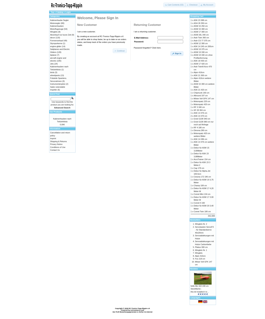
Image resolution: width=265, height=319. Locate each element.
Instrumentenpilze (58, 84)
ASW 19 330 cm (201, 52)
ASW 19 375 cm (201, 49)
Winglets (54, 32)
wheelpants (55, 75)
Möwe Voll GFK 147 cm (204, 98)
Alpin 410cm (199, 72)
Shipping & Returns (58, 141)
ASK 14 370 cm (200, 116)
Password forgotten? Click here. (147, 48)
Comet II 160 (199, 203)
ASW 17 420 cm (201, 64)
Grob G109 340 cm (202, 119)
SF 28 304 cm (200, 110)
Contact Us (55, 150)
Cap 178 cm (199, 168)
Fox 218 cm (200, 259)
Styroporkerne (56, 43)
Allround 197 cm (201, 96)
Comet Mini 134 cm (202, 194)
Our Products (56, 112)
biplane (53, 55)
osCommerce (135, 310)
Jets (52, 64)
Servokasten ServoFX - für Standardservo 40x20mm (204, 230)
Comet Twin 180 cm (202, 211)
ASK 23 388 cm (200, 20)
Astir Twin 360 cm (201, 38)
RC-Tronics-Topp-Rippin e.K (139, 308)
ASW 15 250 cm (201, 26)
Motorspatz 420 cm (202, 104)
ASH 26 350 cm (200, 23)
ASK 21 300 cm (200, 75)
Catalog (59, 12)
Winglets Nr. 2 (201, 224)
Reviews (194, 269)
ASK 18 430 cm (200, 61)
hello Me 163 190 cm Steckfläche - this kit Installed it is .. (200, 289)
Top (52, 12)
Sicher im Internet (145, 312)
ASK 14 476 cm (200, 113)
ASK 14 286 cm (200, 139)
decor (52, 38)
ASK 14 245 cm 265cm (204, 46)
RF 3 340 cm (199, 107)
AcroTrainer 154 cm (202, 159)
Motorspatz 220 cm (202, 101)
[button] (174, 5)
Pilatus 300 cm (201, 247)
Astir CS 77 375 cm (202, 41)
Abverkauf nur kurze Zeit (60, 35)
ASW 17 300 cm (201, 32)
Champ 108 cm (200, 185)
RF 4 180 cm (199, 127)
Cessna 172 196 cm (202, 177)
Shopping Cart (197, 16)
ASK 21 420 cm (200, 90)
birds (52, 72)
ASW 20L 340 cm (201, 35)
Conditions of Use (58, 147)
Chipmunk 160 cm (201, 93)
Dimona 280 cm (200, 130)
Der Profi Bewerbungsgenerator (125, 312)
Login (68, 12)
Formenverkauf (56, 41)
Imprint (53, 138)
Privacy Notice (56, 144)
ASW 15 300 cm (201, 29)
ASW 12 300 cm (201, 43)
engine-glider (55, 46)
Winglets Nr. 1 (201, 250)
